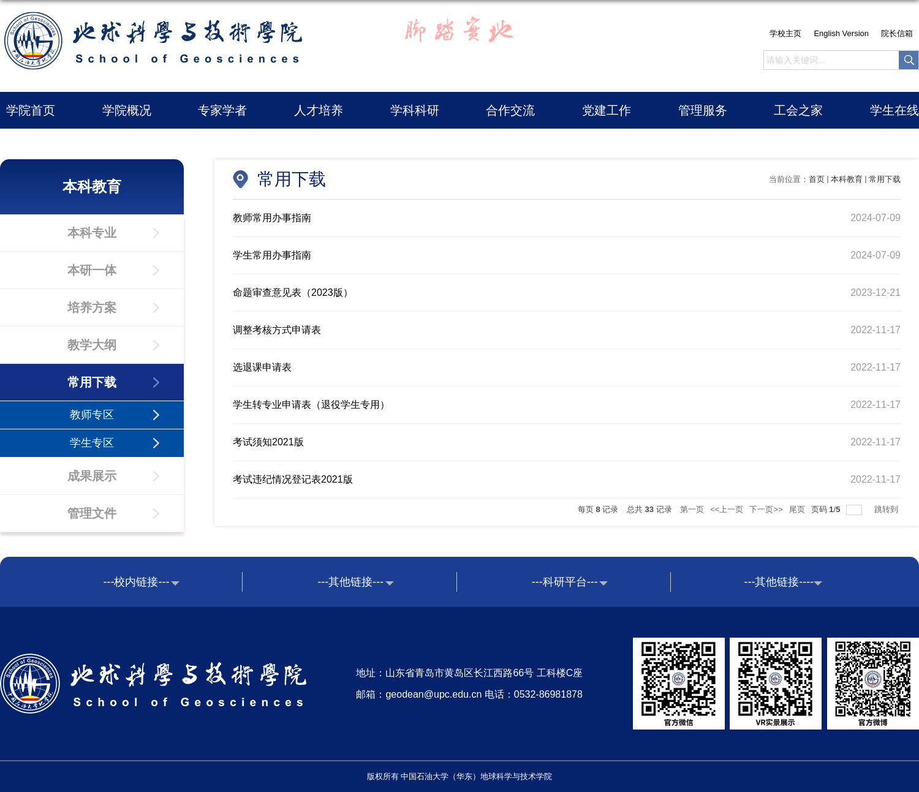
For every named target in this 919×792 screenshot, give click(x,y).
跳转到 (887, 509)
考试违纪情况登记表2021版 (293, 479)
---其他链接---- (779, 582)
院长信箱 (897, 33)
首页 (817, 179)
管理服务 (702, 110)
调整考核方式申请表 (277, 330)
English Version (841, 33)
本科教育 (847, 179)
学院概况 (126, 110)
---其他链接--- (350, 582)
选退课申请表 (262, 367)
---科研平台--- (565, 582)
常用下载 (885, 179)
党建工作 (606, 110)
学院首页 (30, 110)
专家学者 (222, 110)
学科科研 (414, 110)
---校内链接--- (137, 582)
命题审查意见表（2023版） (293, 292)
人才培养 (318, 110)
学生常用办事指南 (272, 255)
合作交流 (510, 110)
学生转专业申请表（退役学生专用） (311, 404)
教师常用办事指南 (272, 218)
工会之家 (798, 110)
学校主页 (785, 33)
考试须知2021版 (268, 442)
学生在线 (894, 110)
